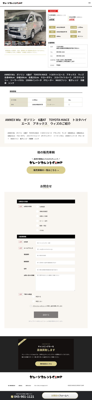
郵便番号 (26, 261)
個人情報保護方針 (11, 385)
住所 (25, 269)
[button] (43, 25)
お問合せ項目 (28, 206)
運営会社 (20, 385)
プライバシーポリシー (39, 306)
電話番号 (26, 254)
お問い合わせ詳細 (29, 275)
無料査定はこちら (46, 364)
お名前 (26, 242)
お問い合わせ (28, 385)
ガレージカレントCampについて (41, 385)
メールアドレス (28, 248)
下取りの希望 (28, 294)
